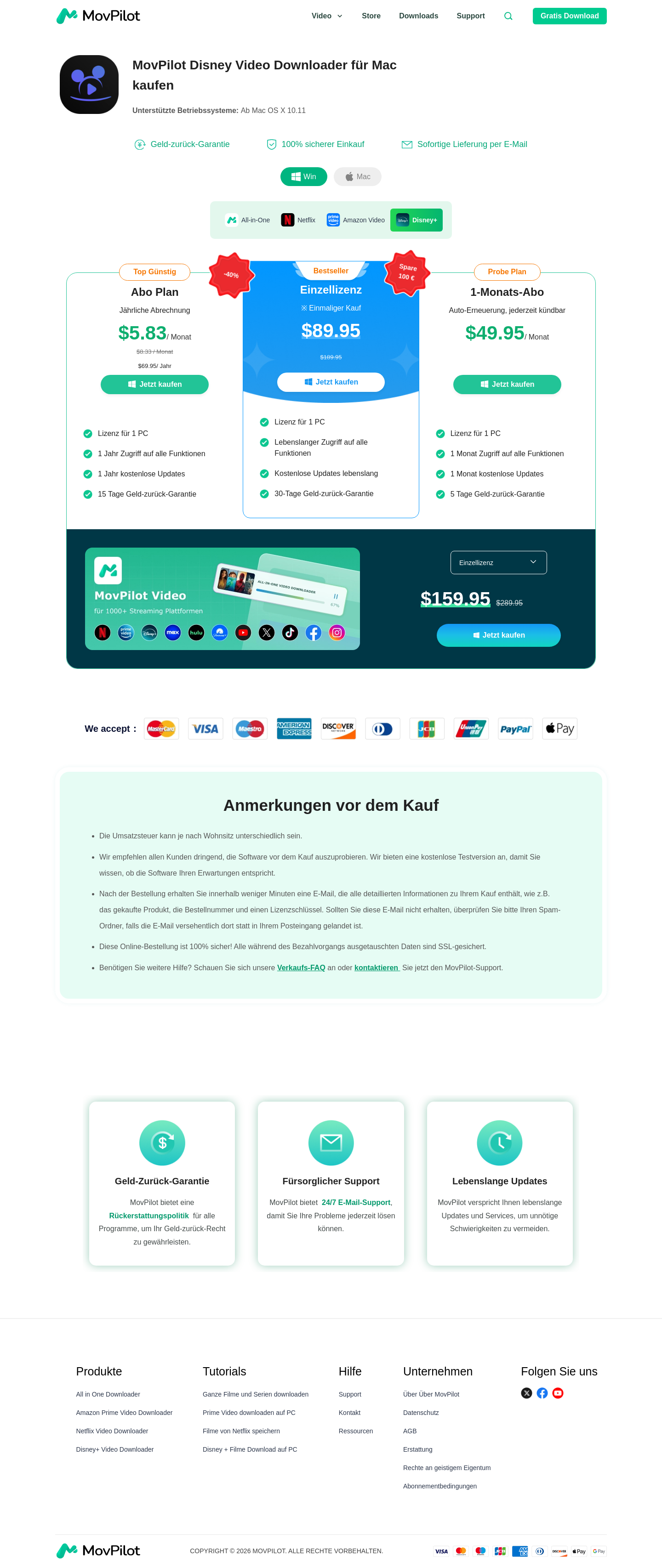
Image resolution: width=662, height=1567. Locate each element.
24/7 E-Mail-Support (356, 1207)
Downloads (418, 16)
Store (371, 16)
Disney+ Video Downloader (115, 1449)
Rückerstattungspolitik (149, 1220)
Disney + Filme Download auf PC (250, 1449)
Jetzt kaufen (154, 384)
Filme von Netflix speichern (241, 1431)
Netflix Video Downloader (112, 1431)
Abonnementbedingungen (440, 1486)
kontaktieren (377, 976)
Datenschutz (421, 1412)
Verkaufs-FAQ (301, 976)
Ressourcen (356, 1431)
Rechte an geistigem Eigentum (447, 1467)
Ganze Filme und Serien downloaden (255, 1394)
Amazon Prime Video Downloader (124, 1412)
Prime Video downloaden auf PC (249, 1412)
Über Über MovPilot (431, 1394)
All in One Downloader (108, 1394)
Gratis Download (570, 16)
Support (471, 16)
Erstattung (418, 1449)
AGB (410, 1431)
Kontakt (349, 1412)
